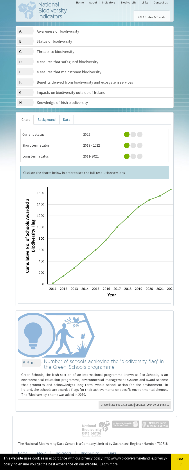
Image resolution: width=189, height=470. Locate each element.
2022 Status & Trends (152, 17)
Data (66, 119)
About (93, 2)
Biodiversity (129, 2)
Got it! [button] (180, 461)
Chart (26, 119)
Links (145, 2)
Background (47, 119)
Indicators (108, 2)
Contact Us (161, 2)
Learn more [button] (109, 464)
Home (80, 2)
